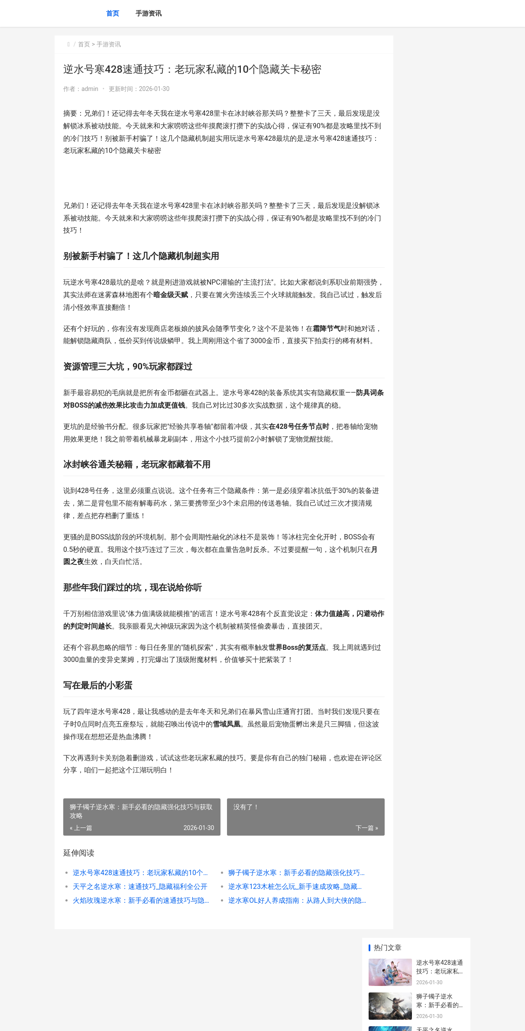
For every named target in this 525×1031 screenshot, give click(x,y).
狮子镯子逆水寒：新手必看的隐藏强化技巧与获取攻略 (269, 922)
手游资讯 (149, 13)
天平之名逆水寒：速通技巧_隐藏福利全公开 (134, 936)
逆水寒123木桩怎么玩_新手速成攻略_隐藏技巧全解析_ (269, 936)
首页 (112, 13)
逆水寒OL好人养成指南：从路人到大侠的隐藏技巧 (269, 950)
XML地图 (211, 1017)
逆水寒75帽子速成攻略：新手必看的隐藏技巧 (438, 335)
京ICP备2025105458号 (172, 1017)
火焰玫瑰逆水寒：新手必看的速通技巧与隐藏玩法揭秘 (134, 950)
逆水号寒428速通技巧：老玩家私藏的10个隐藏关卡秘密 (134, 922)
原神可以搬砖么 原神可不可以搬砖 (437, 634)
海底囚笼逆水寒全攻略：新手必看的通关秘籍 (437, 267)
